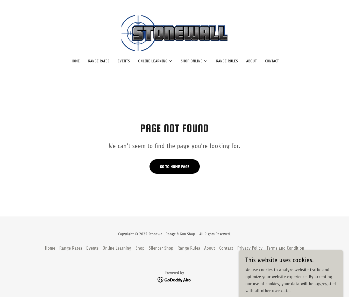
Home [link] (75, 61)
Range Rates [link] (98, 61)
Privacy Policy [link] (249, 248)
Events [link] (124, 61)
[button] (155, 61)
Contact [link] (272, 61)
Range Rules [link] (227, 61)
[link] (174, 32)
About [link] (251, 61)
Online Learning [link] (117, 248)
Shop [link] (140, 248)
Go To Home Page (174, 166)
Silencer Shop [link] (161, 248)
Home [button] (50, 248)
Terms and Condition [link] (285, 248)
